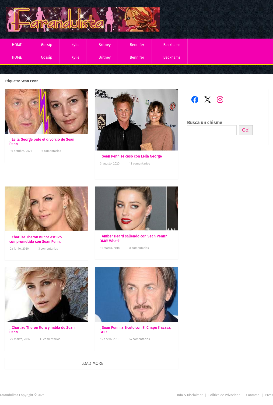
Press (269, 395)
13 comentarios (50, 339)
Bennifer (137, 45)
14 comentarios (139, 339)
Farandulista (9, 395)
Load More (92, 363)
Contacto (252, 395)
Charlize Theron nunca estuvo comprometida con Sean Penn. (35, 239)
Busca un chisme (204, 122)
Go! (245, 130)
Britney (104, 45)
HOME (17, 45)
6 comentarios (51, 151)
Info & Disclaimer (190, 395)
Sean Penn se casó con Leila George (132, 156)
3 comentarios (48, 248)
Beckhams (172, 45)
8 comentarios (139, 248)
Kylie (75, 45)
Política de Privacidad (224, 395)
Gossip (46, 45)
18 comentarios (139, 163)
